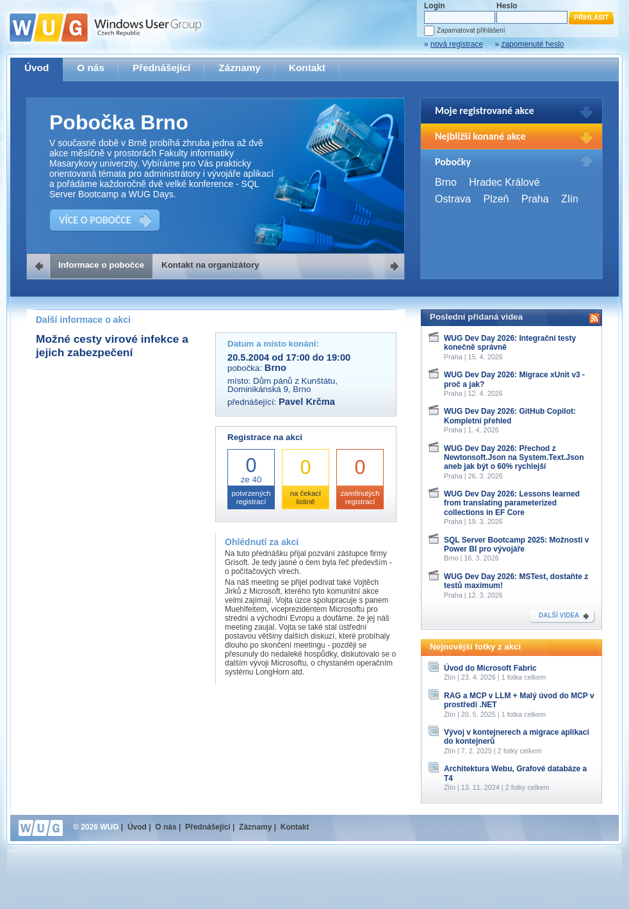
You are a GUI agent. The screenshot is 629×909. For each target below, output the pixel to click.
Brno (446, 182)
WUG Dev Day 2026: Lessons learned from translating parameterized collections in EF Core (512, 503)
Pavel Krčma (307, 402)
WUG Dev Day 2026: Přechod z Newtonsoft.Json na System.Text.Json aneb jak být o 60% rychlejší (514, 457)
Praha (535, 198)
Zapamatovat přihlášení (471, 30)
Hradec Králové (504, 182)
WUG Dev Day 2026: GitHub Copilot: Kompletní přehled (510, 416)
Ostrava (453, 198)
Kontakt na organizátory (210, 265)
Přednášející (161, 67)
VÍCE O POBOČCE (95, 220)
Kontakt (307, 67)
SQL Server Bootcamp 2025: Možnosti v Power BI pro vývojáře (516, 544)
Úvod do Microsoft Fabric (490, 668)
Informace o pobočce (101, 265)
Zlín (569, 198)
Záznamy (239, 67)
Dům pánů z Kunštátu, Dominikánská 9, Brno (282, 385)
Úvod (36, 67)
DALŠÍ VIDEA (559, 615)
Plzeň (496, 198)
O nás (90, 67)
